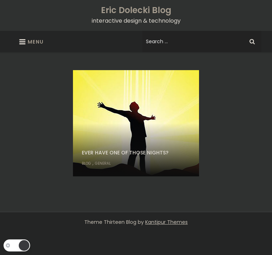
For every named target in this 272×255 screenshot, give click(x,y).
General (103, 163)
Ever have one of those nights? (125, 152)
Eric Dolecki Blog (136, 10)
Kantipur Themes (166, 222)
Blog (86, 163)
